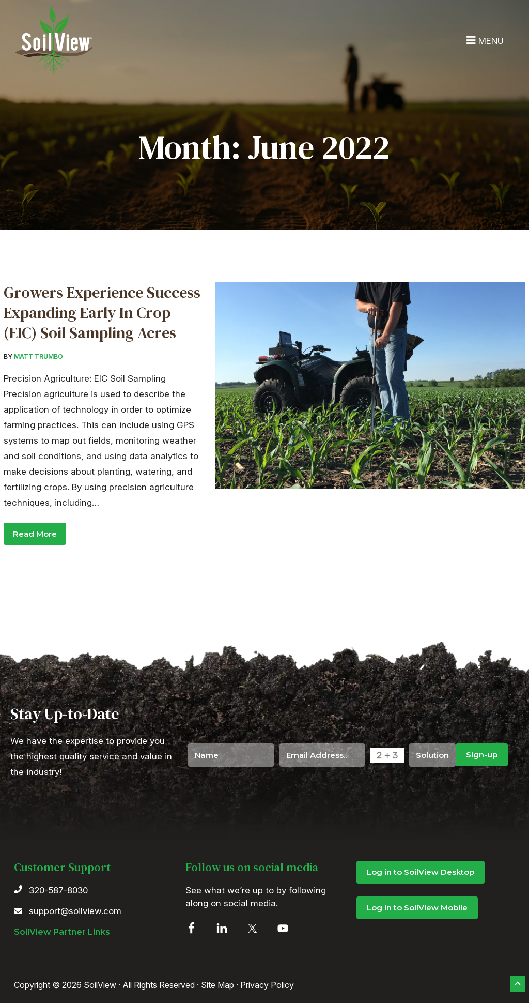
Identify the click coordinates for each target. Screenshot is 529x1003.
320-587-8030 (58, 890)
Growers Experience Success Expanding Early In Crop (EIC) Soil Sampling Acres (102, 312)
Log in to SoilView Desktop (420, 872)
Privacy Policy (267, 985)
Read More (35, 534)
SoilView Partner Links (62, 932)
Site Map (217, 985)
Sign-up (481, 754)
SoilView (54, 40)
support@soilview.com (75, 911)
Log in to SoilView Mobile (417, 908)
